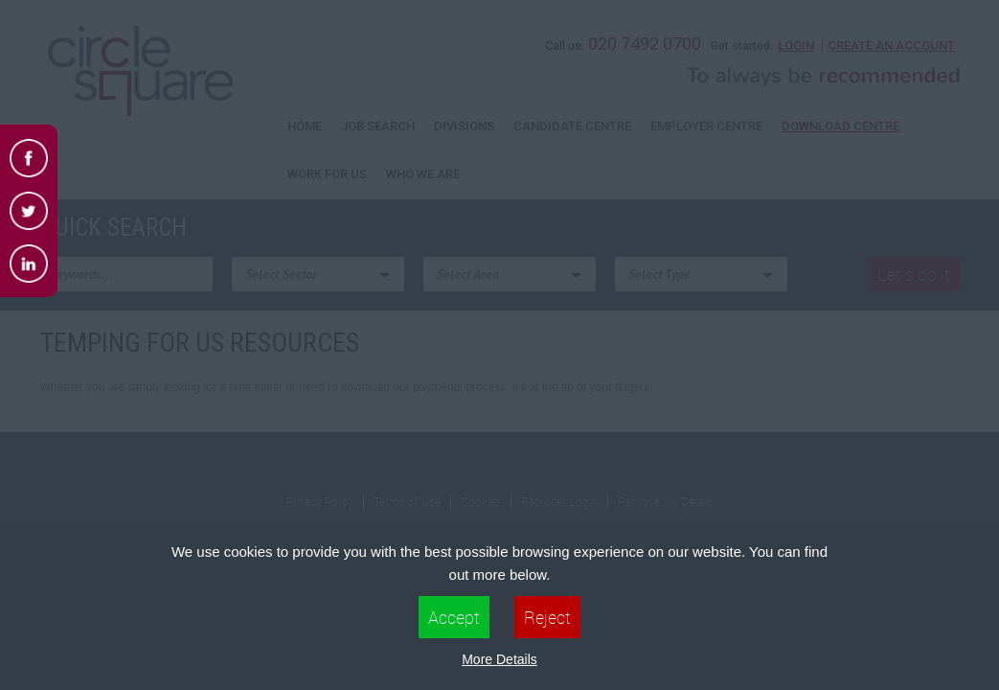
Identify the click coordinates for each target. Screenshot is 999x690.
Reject (547, 617)
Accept (454, 617)
